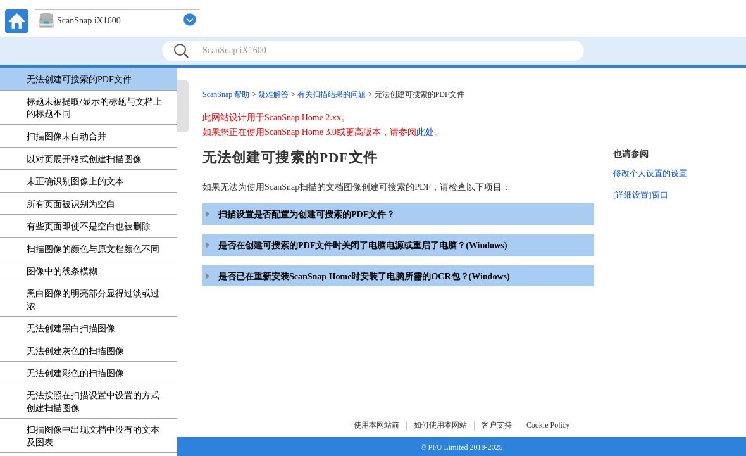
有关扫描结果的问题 (331, 94)
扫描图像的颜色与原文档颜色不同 (93, 249)
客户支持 (497, 425)
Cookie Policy (547, 425)
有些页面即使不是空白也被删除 (89, 226)
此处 (425, 132)
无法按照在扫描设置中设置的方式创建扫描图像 (93, 402)
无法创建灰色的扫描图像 (75, 351)
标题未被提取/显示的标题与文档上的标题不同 (94, 108)
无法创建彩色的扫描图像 (75, 373)
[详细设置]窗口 (640, 195)
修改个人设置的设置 (650, 173)
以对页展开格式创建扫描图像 (84, 159)
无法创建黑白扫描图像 (71, 328)
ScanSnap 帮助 (225, 94)
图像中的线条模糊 (62, 271)
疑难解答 (273, 94)
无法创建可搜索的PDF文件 (79, 79)
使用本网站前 (376, 425)
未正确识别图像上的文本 (75, 181)
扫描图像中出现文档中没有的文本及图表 (93, 436)
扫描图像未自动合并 (66, 136)
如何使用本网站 (440, 425)
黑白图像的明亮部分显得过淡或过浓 (93, 300)
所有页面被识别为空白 (71, 204)
